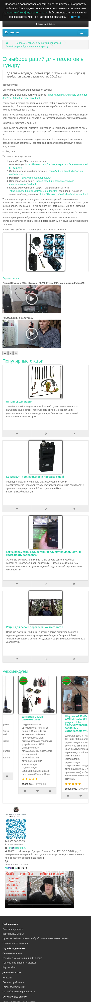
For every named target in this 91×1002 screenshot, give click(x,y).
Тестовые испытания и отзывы (19, 962)
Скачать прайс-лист (13, 982)
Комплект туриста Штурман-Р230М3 (21, 718)
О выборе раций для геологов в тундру (27, 46)
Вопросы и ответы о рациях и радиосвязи (38, 43)
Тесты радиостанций (14, 987)
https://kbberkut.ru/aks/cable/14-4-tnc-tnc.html (63, 194)
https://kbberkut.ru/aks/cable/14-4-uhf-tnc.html (33, 191)
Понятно (74, 16)
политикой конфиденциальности (27, 12)
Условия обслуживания (15, 943)
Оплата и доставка (13, 929)
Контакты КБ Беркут (13, 933)
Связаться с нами (12, 953)
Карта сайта (9, 967)
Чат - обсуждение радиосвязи (19, 991)
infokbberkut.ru (17, 848)
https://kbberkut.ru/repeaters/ (36, 177)
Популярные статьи (23, 361)
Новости (7, 977)
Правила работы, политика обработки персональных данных (36, 938)
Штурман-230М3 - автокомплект (63, 718)
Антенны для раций (19, 401)
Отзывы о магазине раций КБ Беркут (22, 958)
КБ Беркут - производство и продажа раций (35, 476)
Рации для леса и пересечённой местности (34, 627)
